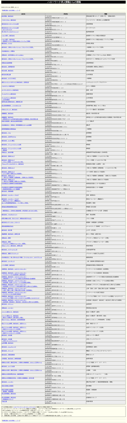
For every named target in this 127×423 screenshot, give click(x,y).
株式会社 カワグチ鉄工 (9, 78)
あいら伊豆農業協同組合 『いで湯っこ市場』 (15, 203)
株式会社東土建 (6, 74)
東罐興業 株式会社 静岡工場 (11, 234)
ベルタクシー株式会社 (8, 86)
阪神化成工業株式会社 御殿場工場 (12, 101)
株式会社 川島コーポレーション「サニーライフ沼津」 (18, 47)
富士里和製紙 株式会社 (9, 393)
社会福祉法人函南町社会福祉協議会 (12, 183)
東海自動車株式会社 (7, 226)
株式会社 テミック (7, 351)
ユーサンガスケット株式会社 (10, 90)
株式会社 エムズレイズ (9, 347)
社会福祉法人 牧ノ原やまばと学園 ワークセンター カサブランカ (22, 257)
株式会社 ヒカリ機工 (8, 140)
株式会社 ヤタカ (7, 43)
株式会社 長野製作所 (8, 66)
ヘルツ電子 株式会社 (8, 35)
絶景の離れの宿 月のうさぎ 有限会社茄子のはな (17, 218)
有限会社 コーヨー (7, 308)
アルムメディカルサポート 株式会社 (13, 164)
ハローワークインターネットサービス (24, 407)
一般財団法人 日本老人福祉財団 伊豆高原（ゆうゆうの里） (20, 210)
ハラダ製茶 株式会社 (8, 265)
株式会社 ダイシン (7, 304)
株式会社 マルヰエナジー (9, 214)
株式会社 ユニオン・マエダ (10, 195)
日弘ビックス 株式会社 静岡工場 (12, 245)
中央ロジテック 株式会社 (9, 109)
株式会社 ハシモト (7, 382)
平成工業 (4, 401)
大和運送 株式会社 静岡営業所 (11, 358)
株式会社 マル (6, 133)
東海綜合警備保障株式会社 (9, 207)
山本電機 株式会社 (7, 343)
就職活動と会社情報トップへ (11, 10)
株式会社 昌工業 (7, 230)
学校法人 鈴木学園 (7, 152)
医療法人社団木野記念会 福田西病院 (13, 374)
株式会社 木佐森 (7, 335)
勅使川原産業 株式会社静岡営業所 (12, 121)
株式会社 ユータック (8, 261)
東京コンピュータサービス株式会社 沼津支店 (15, 82)
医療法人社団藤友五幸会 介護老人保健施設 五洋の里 (18, 378)
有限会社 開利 (6, 238)
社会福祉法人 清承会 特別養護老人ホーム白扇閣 (17, 125)
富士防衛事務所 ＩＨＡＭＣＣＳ (11, 105)
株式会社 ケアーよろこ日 (9, 249)
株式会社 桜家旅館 (7, 191)
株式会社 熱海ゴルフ (8, 156)
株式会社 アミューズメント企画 (11, 144)
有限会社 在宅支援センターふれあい (13, 55)
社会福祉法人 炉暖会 (8, 51)
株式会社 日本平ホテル (9, 136)
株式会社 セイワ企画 (8, 366)
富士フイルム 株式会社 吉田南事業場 (13, 319)
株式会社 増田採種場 (8, 354)
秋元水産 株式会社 (7, 70)
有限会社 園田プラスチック (10, 253)
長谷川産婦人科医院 (7, 386)
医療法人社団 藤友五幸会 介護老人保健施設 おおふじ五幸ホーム (22, 362)
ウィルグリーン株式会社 (9, 94)
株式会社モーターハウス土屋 (10, 24)
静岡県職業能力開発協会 (9, 129)
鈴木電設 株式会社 (7, 16)
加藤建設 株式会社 (7, 113)
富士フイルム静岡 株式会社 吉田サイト (14, 323)
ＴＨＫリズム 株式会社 (9, 20)
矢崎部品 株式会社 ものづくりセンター (14, 269)
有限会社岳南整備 (7, 63)
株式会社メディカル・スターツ (11, 222)
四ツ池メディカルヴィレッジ (10, 31)
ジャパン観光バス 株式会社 (10, 312)
